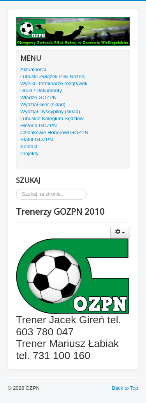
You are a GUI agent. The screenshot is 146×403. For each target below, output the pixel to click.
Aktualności (33, 69)
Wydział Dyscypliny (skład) (50, 111)
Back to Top (125, 388)
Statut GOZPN (36, 139)
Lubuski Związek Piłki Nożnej (53, 76)
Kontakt (28, 146)
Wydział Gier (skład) (42, 104)
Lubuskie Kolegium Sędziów (52, 118)
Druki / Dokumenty (41, 90)
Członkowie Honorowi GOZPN (54, 132)
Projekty (29, 153)
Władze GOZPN (38, 97)
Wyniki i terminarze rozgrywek (54, 83)
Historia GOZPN (38, 125)
